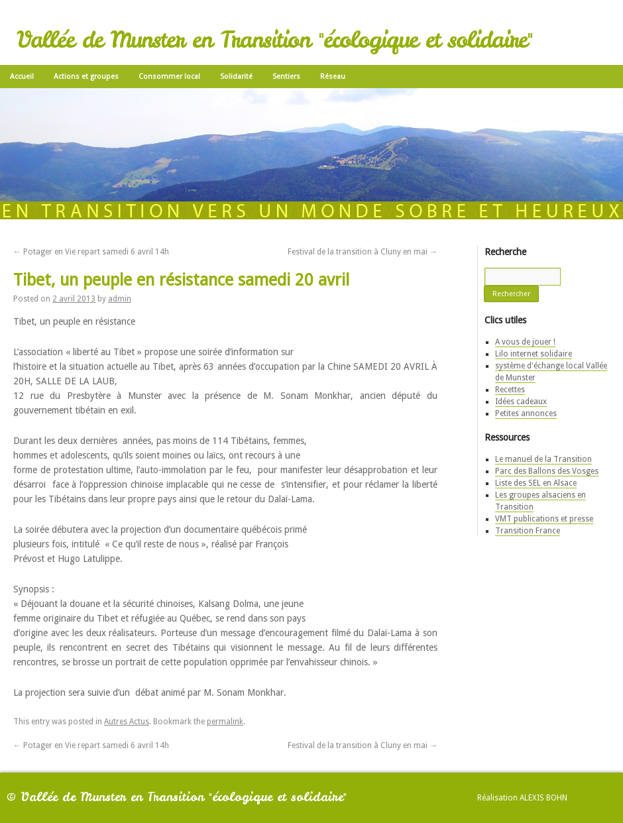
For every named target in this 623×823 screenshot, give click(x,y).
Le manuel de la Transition (543, 459)
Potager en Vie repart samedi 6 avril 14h (91, 251)
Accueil (22, 76)
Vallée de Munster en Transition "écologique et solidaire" (274, 40)
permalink (225, 721)
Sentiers (286, 76)
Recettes (510, 389)
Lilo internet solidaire (533, 353)
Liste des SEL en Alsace (536, 483)
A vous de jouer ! (525, 342)
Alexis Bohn (543, 797)
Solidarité (236, 76)
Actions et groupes (86, 76)
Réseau (332, 76)
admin (119, 298)
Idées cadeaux (521, 401)
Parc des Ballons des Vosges (546, 471)
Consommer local (169, 76)
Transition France (527, 530)
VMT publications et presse (544, 518)
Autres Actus (126, 721)
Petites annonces (526, 413)
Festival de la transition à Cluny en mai (362, 251)
